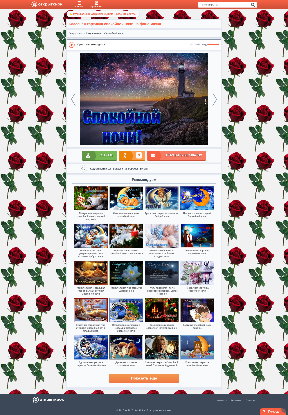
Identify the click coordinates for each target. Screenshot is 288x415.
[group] (144, 45)
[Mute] (205, 45)
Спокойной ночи (114, 33)
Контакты (222, 400)
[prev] (73, 99)
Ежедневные (93, 33)
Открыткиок (76, 33)
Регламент (236, 400)
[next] (214, 99)
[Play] (72, 45)
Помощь (250, 400)
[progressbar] (213, 45)
